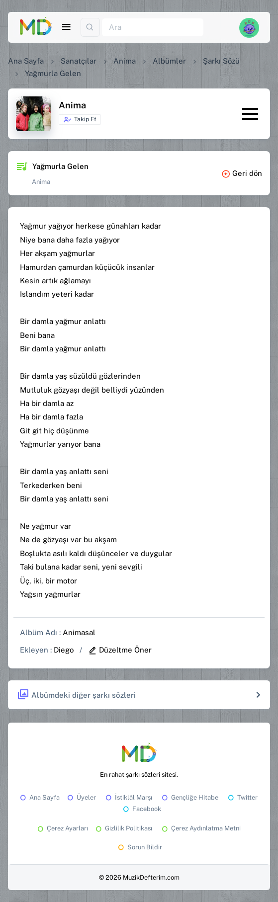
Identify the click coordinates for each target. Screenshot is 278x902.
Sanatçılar (78, 61)
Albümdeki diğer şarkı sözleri (76, 695)
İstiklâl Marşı (128, 797)
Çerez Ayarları (62, 828)
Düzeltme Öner (120, 650)
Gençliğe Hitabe (189, 797)
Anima (124, 61)
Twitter (242, 797)
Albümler (169, 61)
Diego (64, 650)
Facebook (141, 809)
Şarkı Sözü (221, 61)
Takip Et (79, 119)
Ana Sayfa (26, 61)
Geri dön (241, 173)
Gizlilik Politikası (123, 828)
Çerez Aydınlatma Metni (200, 828)
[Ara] (152, 27)
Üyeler (81, 797)
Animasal (79, 632)
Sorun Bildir (139, 847)
